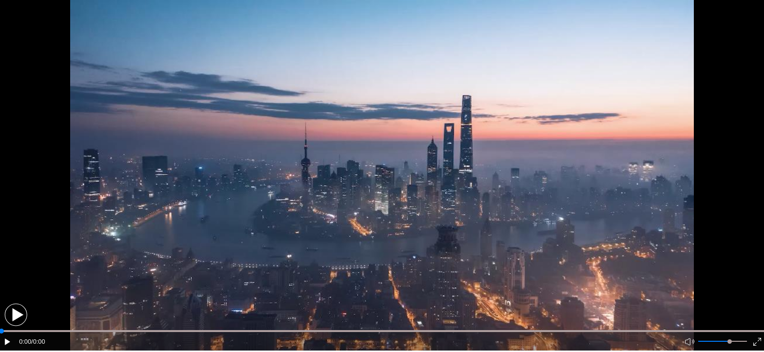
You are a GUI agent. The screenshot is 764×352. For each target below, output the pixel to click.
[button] (15, 314)
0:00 (25, 341)
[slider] (729, 341)
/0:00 (38, 341)
